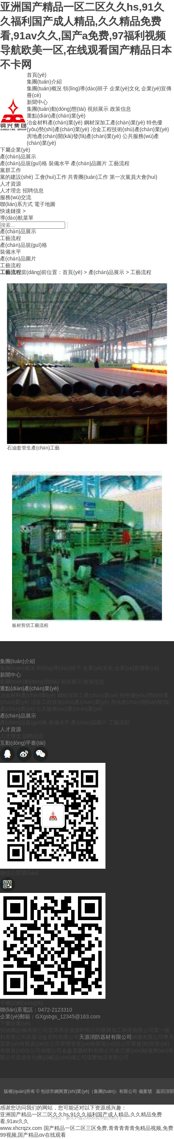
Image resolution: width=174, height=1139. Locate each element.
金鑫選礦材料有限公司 (88, 1051)
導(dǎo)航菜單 (17, 218)
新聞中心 (37, 102)
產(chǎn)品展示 (18, 156)
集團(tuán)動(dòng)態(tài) (56, 109)
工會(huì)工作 (51, 177)
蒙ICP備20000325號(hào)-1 (94, 1117)
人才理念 (10, 191)
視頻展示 (97, 109)
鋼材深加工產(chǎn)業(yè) (114, 122)
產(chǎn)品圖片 (89, 163)
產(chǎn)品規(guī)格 (23, 163)
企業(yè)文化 (125, 88)
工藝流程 (119, 163)
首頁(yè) (36, 75)
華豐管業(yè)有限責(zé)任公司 (95, 1044)
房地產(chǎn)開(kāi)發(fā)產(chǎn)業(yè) (74, 136)
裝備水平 (59, 163)
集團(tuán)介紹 (44, 82)
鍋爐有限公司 (147, 1037)
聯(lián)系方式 (16, 204)
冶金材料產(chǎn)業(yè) (54, 122)
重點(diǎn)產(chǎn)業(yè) (56, 116)
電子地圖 (44, 204)
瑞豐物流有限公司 (108, 1057)
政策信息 (120, 109)
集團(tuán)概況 (44, 88)
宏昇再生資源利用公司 (74, 1030)
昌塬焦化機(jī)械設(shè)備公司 (51, 1057)
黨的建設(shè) (16, 177)
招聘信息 (33, 191)
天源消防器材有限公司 (105, 1037)
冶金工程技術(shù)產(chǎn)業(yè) (130, 129)
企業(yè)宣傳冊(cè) (136, 668)
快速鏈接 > (13, 211)
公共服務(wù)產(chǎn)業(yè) (69, 709)
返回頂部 (165, 1091)
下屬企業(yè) (15, 150)
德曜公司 (51, 1051)
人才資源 (10, 184)
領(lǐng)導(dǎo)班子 (85, 88)
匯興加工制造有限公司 (127, 1030)
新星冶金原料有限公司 (52, 1037)
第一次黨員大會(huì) (133, 177)
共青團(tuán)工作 (88, 177)
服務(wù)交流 (15, 197)
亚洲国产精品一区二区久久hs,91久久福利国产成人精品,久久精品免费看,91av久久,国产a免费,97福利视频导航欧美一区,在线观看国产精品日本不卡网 (86, 35)
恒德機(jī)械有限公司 (24, 1030)
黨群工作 (10, 170)
